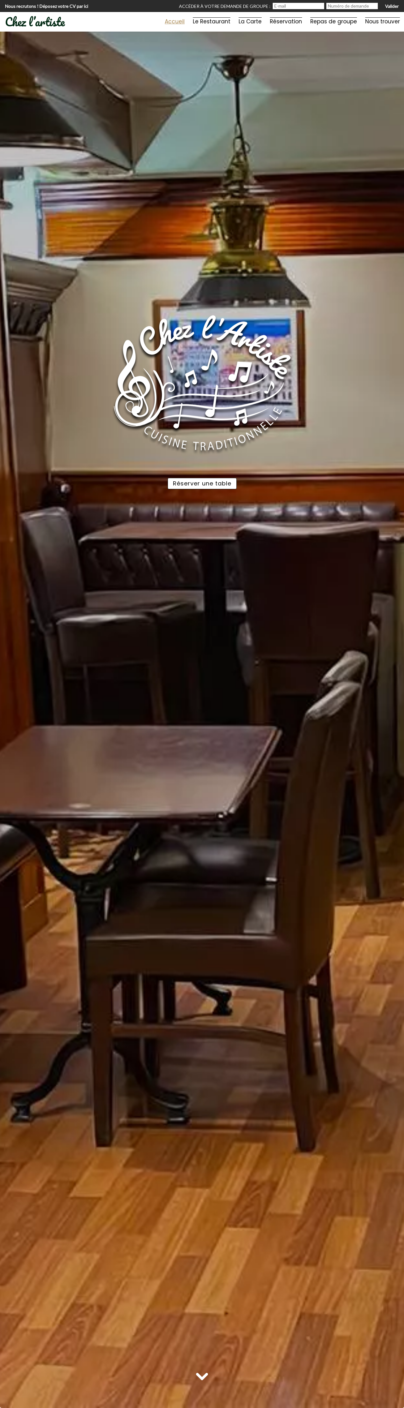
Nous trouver (382, 21)
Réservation (286, 21)
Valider (392, 6)
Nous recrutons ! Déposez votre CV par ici (46, 6)
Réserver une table (202, 483)
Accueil (175, 21)
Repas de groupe (333, 21)
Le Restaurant (211, 21)
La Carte (250, 21)
